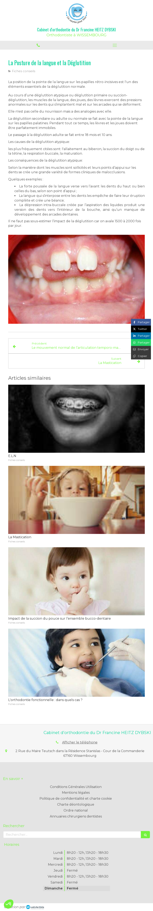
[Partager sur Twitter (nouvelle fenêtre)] (141, 329)
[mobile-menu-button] (114, 45)
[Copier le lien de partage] (141, 356)
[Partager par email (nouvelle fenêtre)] (141, 349)
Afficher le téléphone (79, 742)
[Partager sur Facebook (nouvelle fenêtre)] (141, 322)
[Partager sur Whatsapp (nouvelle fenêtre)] (141, 342)
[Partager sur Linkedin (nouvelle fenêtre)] (141, 335)
